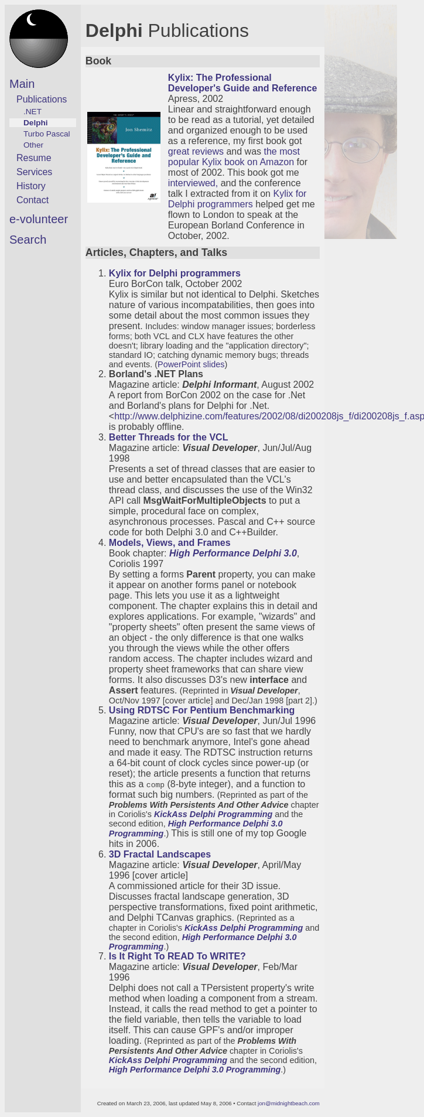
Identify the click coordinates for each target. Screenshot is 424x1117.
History (31, 186)
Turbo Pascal (46, 133)
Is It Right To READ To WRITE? (177, 956)
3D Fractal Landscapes (160, 854)
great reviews (196, 151)
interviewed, (193, 183)
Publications (41, 99)
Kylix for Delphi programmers (237, 199)
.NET (32, 111)
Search (27, 239)
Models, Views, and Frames (170, 543)
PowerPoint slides (191, 364)
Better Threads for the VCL (168, 437)
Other (33, 145)
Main (22, 83)
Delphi (35, 122)
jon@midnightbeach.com (289, 1103)
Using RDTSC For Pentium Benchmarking (202, 710)
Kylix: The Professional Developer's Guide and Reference (242, 83)
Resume (34, 158)
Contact (32, 200)
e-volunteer (38, 219)
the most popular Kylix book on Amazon (234, 156)
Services (34, 172)
